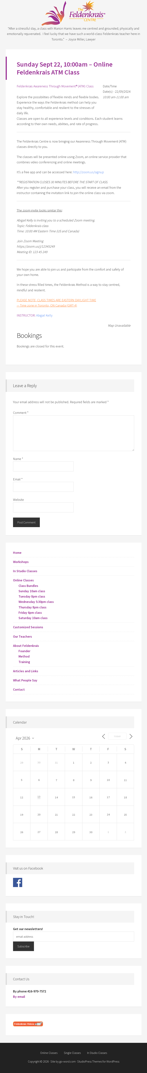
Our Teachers (22, 636)
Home (17, 552)
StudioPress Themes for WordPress (98, 1061)
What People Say (25, 680)
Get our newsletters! (28, 929)
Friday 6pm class (30, 612)
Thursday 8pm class (32, 607)
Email (18, 479)
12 (21, 797)
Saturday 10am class (33, 618)
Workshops (21, 562)
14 (56, 797)
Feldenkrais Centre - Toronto (73, 13)
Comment (20, 413)
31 (56, 762)
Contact (19, 689)
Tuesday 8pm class (32, 596)
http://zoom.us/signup (88, 172)
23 (90, 814)
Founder (24, 651)
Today (117, 736)
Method (24, 656)
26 (21, 832)
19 (21, 814)
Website (18, 500)
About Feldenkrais (26, 646)
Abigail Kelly (44, 315)
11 (125, 780)
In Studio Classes (25, 571)
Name (18, 459)
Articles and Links (25, 671)
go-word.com (67, 1061)
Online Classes (23, 580)
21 (56, 814)
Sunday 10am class (32, 591)
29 (21, 762)
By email (19, 996)
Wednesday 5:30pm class (36, 602)
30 (90, 832)
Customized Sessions (28, 627)
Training (24, 662)
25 (125, 814)
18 (125, 797)
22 (73, 814)
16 (90, 797)
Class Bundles (28, 586)
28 (56, 832)
